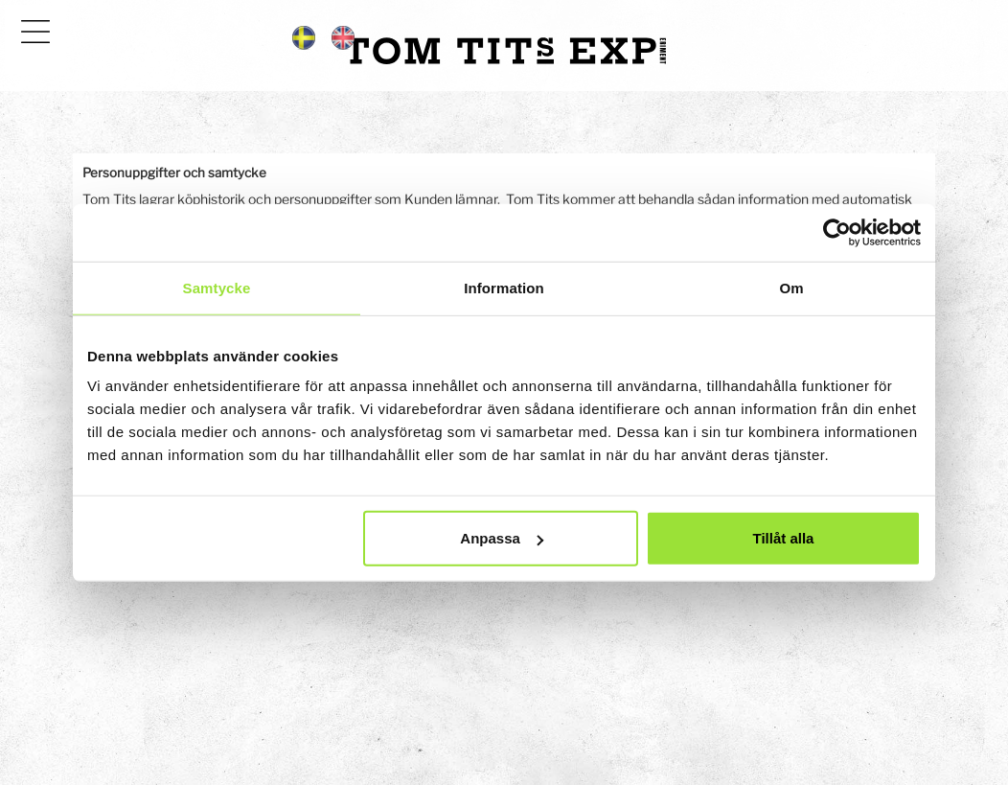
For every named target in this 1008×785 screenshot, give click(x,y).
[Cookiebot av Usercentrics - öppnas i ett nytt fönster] (837, 232)
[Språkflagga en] (343, 37)
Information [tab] (504, 287)
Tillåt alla (782, 538)
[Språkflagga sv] (304, 37)
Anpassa (501, 538)
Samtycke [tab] (217, 287)
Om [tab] (791, 287)
